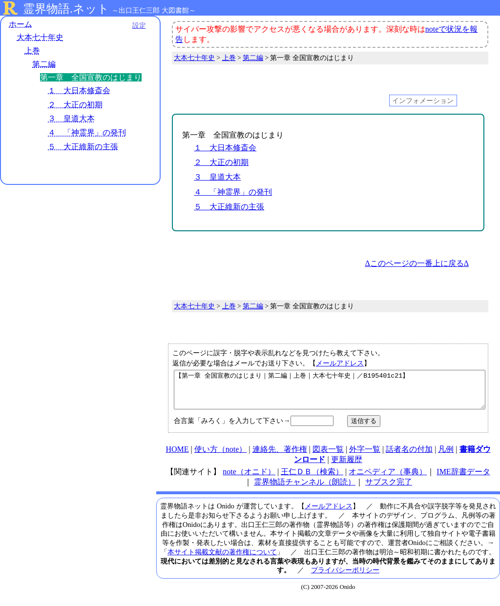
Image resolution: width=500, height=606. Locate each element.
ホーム (20, 24)
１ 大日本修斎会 (79, 90)
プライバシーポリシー (345, 577)
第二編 (44, 64)
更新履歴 (346, 467)
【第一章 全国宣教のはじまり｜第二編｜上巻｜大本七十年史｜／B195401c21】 (329, 393)
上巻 (32, 51)
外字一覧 (364, 456)
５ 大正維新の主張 (83, 146)
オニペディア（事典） (388, 479)
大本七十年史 (40, 38)
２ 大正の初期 (75, 105)
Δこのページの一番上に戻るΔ (417, 263)
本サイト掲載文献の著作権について (222, 559)
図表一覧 (328, 456)
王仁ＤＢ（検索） (312, 479)
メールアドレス (340, 363)
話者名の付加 (409, 456)
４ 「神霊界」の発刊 (87, 133)
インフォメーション (423, 100)
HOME (177, 456)
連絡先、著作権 (279, 456)
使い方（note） (220, 456)
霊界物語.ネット (66, 8)
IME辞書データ (463, 479)
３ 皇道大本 (71, 119)
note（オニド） (249, 479)
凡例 (446, 456)
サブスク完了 (388, 489)
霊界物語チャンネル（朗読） (304, 489)
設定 (135, 25)
